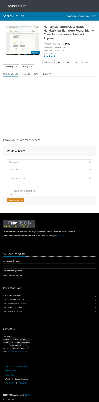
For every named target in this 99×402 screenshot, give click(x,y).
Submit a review (15, 200)
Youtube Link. (60, 236)
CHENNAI (10, 383)
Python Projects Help (12, 296)
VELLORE (22, 383)
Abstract (48, 62)
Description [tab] (30, 74)
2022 (94, 16)
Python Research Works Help (15, 303)
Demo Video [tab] (10, 74)
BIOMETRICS (71, 16)
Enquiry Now (11, 67)
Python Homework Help (12, 311)
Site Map (28, 395)
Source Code (81, 62)
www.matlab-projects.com (12, 276)
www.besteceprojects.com (12, 271)
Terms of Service (11, 371)
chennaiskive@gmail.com (17, 351)
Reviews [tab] (47, 74)
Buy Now (27, 67)
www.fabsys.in (8, 266)
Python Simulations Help (13, 307)
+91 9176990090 (15, 342)
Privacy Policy (10, 375)
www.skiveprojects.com (11, 261)
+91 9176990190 (15, 345)
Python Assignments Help (13, 300)
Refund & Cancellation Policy (16, 367)
